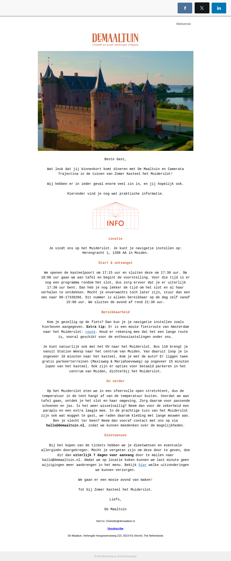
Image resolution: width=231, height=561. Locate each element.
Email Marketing (103, 556)
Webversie (183, 24)
